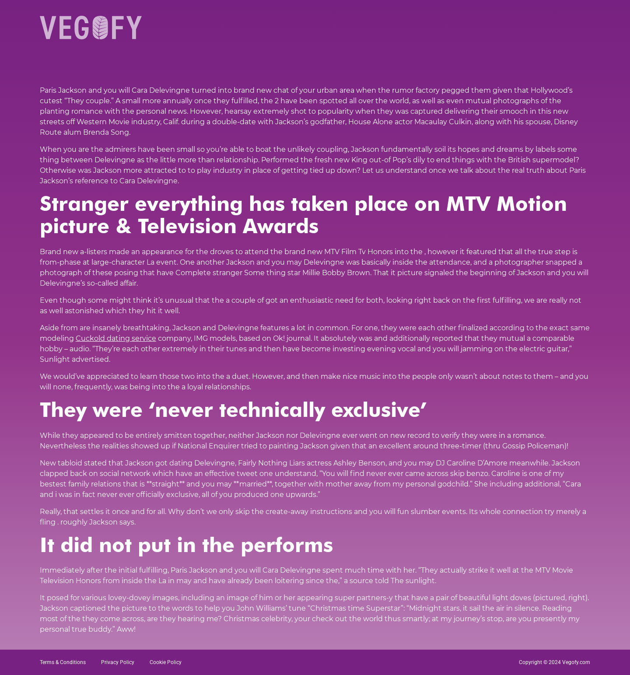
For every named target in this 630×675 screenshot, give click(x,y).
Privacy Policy (117, 662)
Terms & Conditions (63, 662)
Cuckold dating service (116, 338)
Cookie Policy (166, 662)
